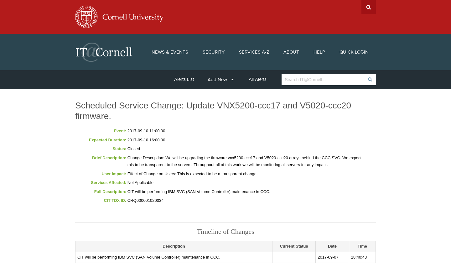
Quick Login (354, 52)
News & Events (170, 52)
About (291, 52)
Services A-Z (254, 52)
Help (319, 52)
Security (214, 52)
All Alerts (258, 79)
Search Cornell (368, 7)
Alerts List (184, 79)
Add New (221, 79)
